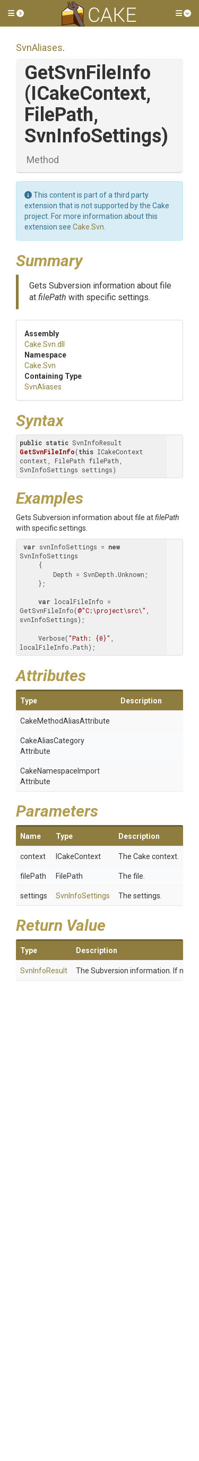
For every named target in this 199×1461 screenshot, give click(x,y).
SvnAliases (39, 47)
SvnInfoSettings (83, 895)
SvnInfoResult (43, 970)
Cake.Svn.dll (44, 344)
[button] (16, 13)
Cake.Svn (88, 227)
